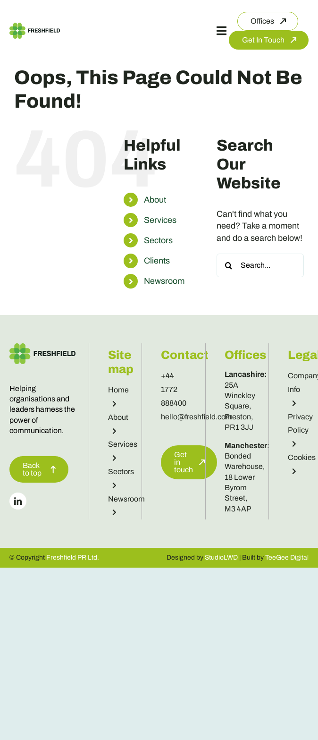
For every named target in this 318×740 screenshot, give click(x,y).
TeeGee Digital (287, 557)
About (155, 199)
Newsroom (164, 281)
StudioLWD (221, 557)
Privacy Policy (300, 430)
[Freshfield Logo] (34, 27)
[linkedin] (17, 501)
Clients (157, 260)
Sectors (158, 240)
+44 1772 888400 (173, 389)
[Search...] (260, 265)
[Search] (228, 265)
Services (160, 220)
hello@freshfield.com (196, 417)
